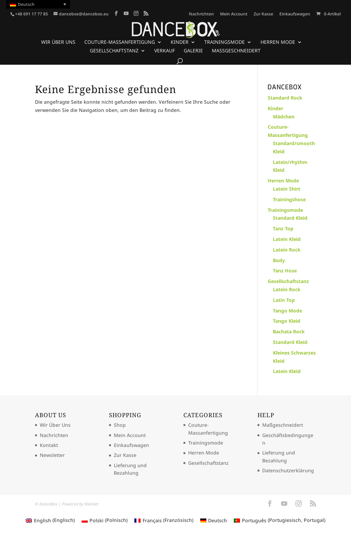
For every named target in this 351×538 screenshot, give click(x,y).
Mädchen (283, 116)
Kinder (180, 42)
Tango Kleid (286, 321)
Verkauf (164, 51)
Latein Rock (287, 249)
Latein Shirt (286, 188)
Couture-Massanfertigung (119, 42)
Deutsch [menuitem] (26, 4)
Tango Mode (287, 310)
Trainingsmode (224, 42)
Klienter (92, 504)
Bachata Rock (289, 331)
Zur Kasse (263, 14)
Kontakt (49, 445)
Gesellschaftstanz (114, 51)
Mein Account (233, 14)
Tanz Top (283, 228)
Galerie (193, 51)
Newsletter (52, 455)
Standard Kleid (290, 218)
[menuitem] (38, 4)
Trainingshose (289, 199)
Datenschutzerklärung (288, 470)
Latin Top (284, 300)
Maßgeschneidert (236, 51)
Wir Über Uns (58, 42)
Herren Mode (278, 42)
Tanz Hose (285, 270)
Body (279, 260)
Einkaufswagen (294, 14)
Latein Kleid (287, 239)
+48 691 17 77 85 (31, 14)
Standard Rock (285, 97)
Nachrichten (201, 14)
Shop (120, 425)
